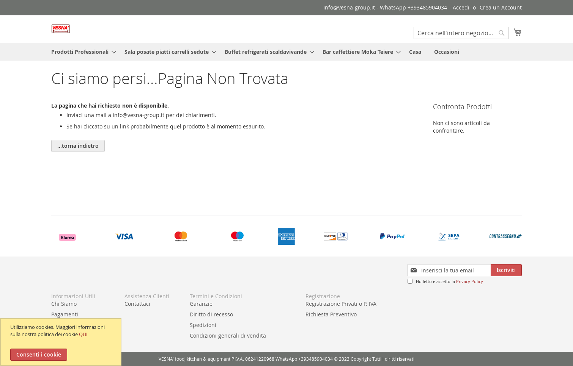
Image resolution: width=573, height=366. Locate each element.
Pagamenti (64, 314)
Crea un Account (501, 7)
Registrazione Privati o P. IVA (340, 303)
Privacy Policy (469, 281)
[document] (61, 342)
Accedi (461, 7)
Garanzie (201, 303)
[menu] (286, 52)
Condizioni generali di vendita (228, 335)
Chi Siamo (64, 303)
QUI (83, 334)
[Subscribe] (506, 270)
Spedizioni (203, 324)
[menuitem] (81, 52)
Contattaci (137, 303)
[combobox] (461, 33)
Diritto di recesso (211, 314)
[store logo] (60, 28)
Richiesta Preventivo (331, 314)
